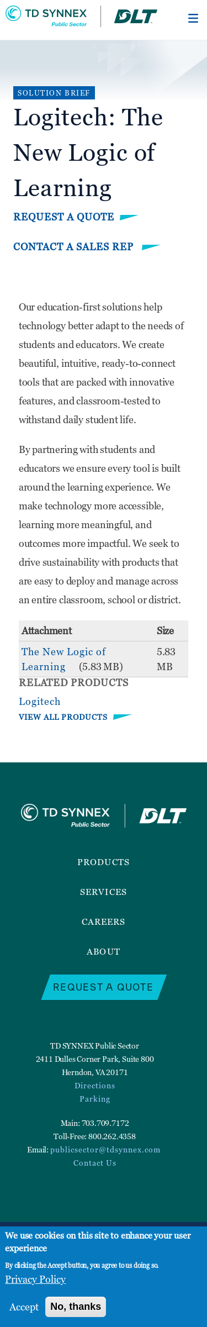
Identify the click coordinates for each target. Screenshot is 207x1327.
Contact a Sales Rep (74, 246)
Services (103, 892)
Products (103, 862)
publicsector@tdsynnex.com (105, 1149)
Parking (94, 1098)
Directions (95, 1085)
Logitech (40, 701)
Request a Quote (63, 217)
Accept (24, 1307)
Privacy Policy (35, 1279)
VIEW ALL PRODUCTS (63, 717)
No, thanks (75, 1306)
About (103, 951)
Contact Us (94, 1162)
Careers (104, 921)
